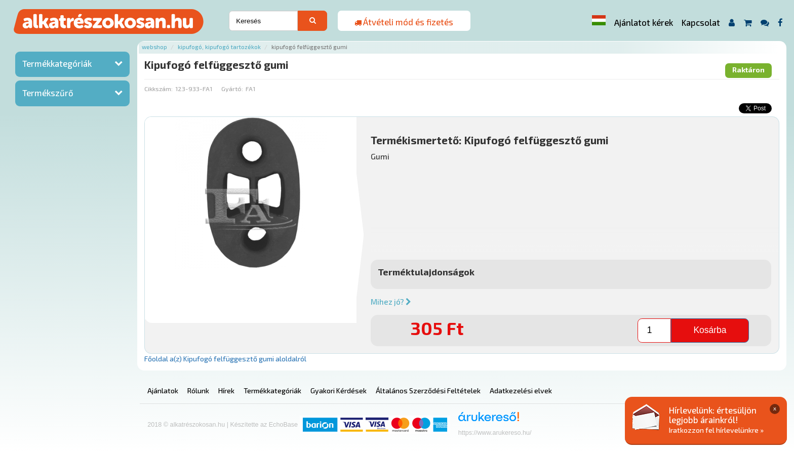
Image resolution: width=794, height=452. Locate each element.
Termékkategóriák (57, 63)
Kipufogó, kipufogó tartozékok (219, 47)
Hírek (226, 390)
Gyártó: (232, 89)
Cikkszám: (158, 89)
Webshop (154, 47)
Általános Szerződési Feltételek (428, 390)
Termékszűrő (47, 93)
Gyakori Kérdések (338, 390)
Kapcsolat (701, 22)
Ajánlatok (162, 390)
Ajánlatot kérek (643, 22)
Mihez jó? (391, 301)
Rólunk (198, 390)
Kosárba (709, 330)
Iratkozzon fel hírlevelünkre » (716, 430)
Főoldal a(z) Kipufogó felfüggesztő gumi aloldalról (225, 358)
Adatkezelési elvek (521, 390)
